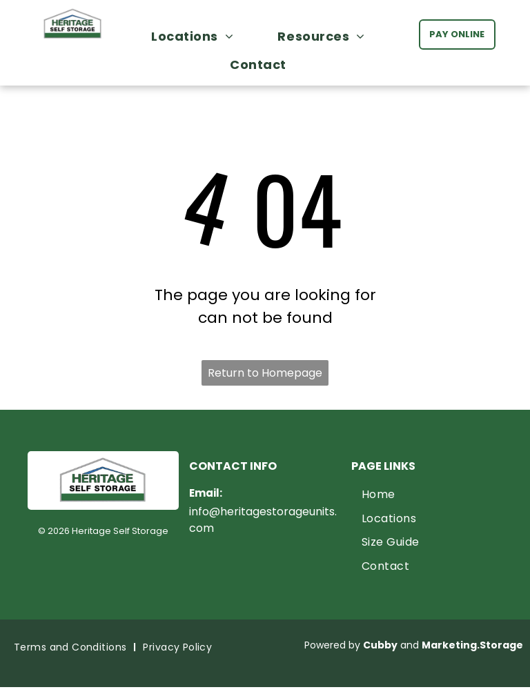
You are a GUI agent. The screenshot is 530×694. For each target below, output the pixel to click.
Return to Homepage (265, 373)
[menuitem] (199, 36)
